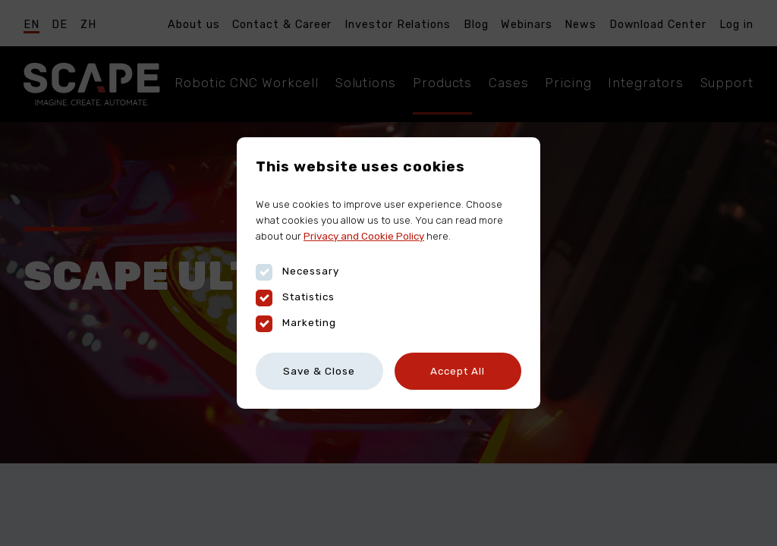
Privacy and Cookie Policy (364, 236)
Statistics (295, 297)
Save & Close (319, 371)
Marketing (296, 322)
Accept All (457, 371)
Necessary (297, 271)
